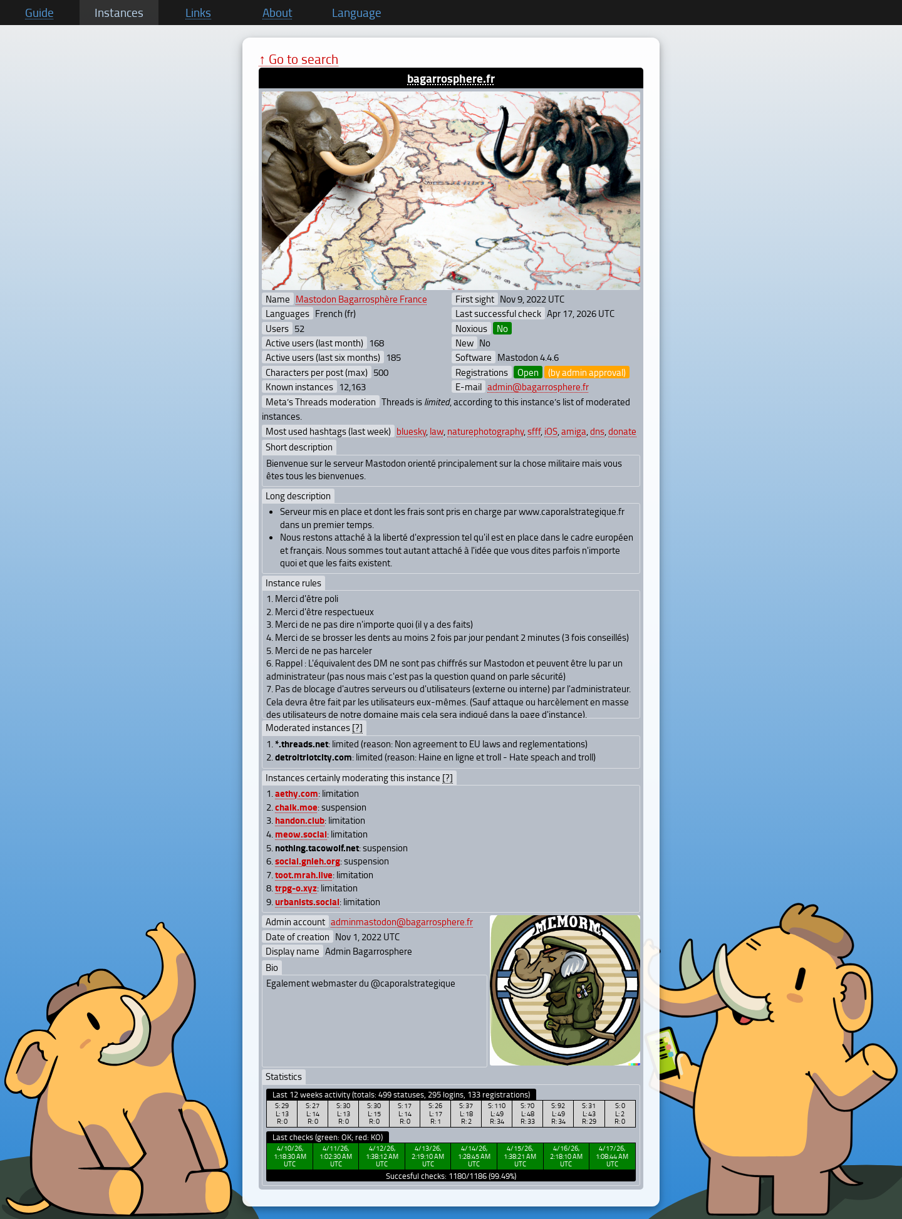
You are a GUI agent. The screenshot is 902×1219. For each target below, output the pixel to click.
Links (198, 12)
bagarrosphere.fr (451, 78)
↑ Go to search (298, 58)
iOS (550, 431)
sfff (534, 431)
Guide (39, 12)
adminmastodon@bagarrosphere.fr (402, 921)
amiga (573, 431)
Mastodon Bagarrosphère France (361, 299)
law (436, 431)
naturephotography (485, 431)
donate (622, 431)
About (277, 12)
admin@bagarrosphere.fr (538, 386)
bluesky (411, 431)
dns (597, 431)
